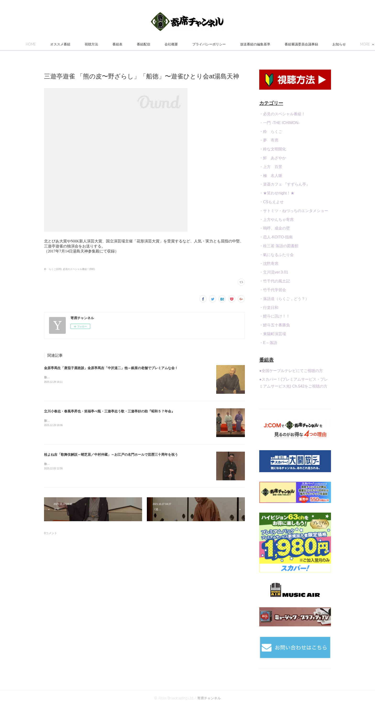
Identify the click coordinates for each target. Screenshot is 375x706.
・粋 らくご (270, 132)
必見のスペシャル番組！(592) (79, 269)
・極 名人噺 (270, 176)
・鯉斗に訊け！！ (274, 316)
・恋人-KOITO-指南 (276, 237)
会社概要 (197, 44)
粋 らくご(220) (52, 269)
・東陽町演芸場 (272, 334)
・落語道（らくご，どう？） (284, 299)
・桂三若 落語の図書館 (278, 246)
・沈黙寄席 (268, 264)
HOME (56, 44)
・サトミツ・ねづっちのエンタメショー (293, 211)
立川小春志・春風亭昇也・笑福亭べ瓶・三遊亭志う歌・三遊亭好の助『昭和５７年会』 (109, 411)
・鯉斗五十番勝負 (274, 325)
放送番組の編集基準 (281, 44)
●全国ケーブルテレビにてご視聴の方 (291, 371)
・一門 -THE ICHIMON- (279, 123)
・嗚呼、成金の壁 (274, 228)
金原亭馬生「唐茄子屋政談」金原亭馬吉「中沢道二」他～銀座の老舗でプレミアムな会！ (111, 368)
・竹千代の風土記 (274, 281)
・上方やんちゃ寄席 (276, 220)
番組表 (143, 44)
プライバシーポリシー (234, 44)
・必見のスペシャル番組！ (282, 114)
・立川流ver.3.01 (273, 272)
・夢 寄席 (268, 140)
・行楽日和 (268, 308)
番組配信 (169, 44)
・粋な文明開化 (272, 149)
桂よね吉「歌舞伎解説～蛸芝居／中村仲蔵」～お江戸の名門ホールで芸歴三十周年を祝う (111, 454)
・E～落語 (268, 343)
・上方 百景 (270, 167)
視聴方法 (117, 44)
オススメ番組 (86, 44)
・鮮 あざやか (272, 158)
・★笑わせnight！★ (276, 193)
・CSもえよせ (271, 202)
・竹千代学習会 (272, 290)
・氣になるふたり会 (276, 255)
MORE (315, 44)
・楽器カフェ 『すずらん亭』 (284, 184)
